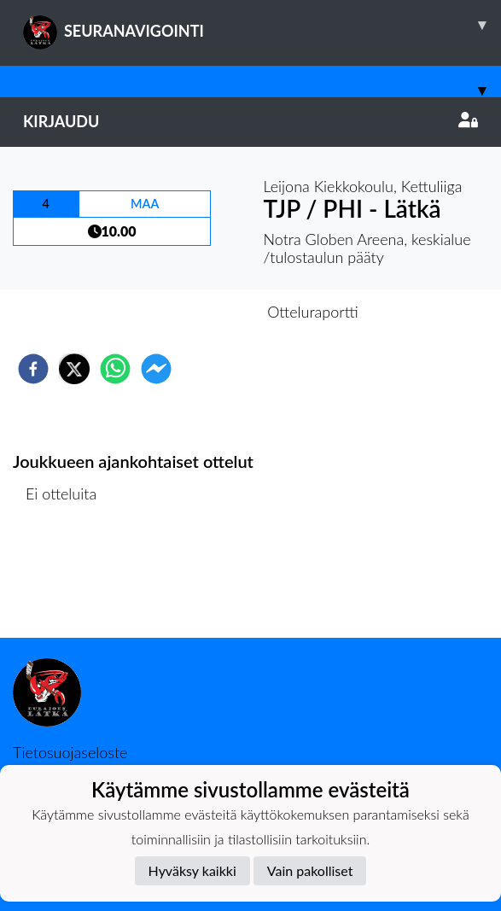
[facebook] (33, 368)
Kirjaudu (250, 121)
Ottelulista (68, 580)
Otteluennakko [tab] (191, 311)
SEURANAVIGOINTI (262, 25)
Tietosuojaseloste (70, 752)
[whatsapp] (115, 368)
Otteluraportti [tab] (312, 311)
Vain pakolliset (310, 870)
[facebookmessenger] (156, 368)
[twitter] (74, 368)
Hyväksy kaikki (192, 870)
